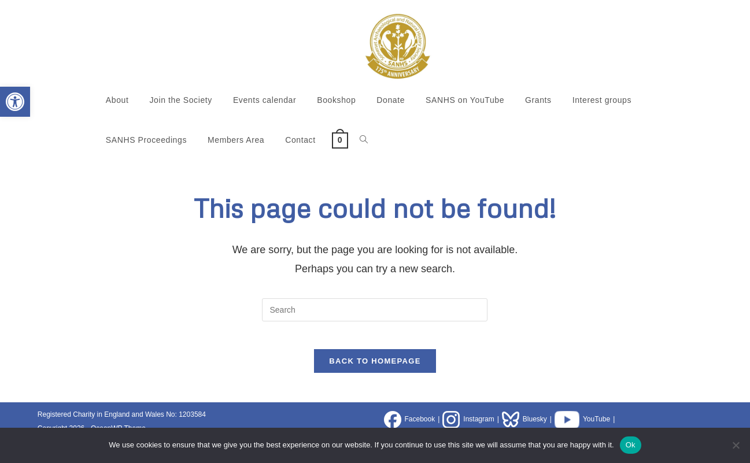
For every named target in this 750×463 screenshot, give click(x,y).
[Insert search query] (374, 309)
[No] (735, 445)
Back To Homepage (374, 368)
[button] (15, 102)
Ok (631, 444)
